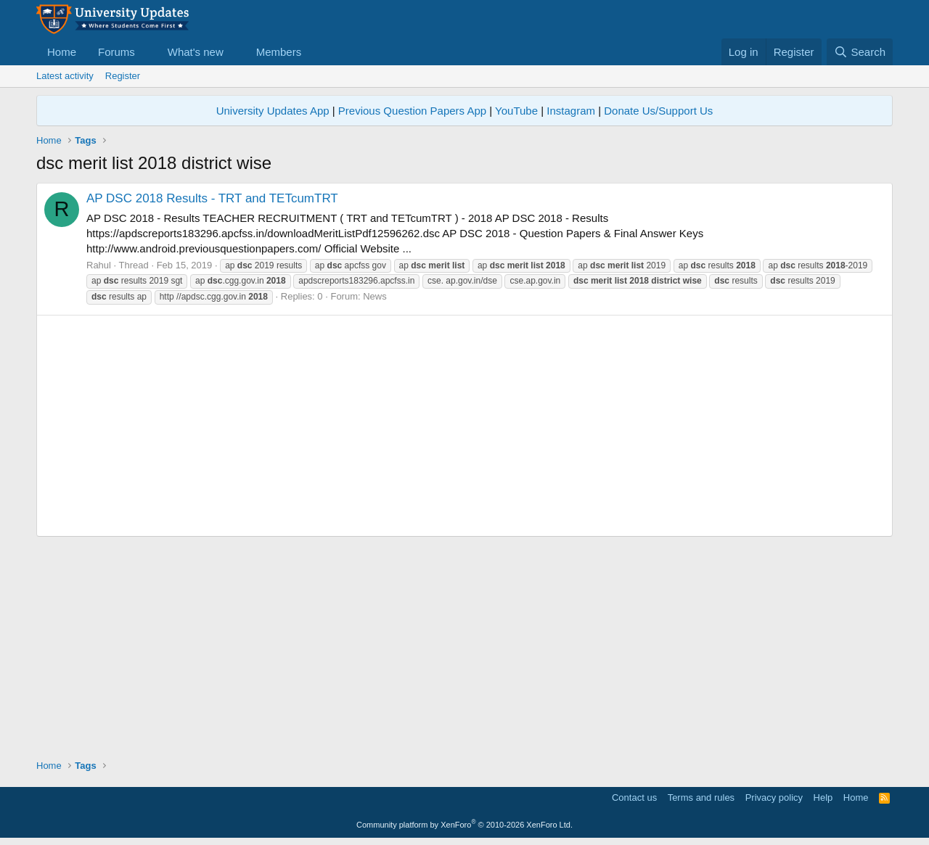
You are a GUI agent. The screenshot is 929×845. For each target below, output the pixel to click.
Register (122, 75)
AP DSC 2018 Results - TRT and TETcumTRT (212, 198)
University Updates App (273, 110)
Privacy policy (774, 797)
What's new (196, 52)
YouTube (516, 110)
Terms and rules (701, 797)
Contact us (634, 797)
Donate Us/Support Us (658, 110)
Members (279, 52)
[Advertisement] (464, 425)
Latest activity (65, 75)
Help (823, 797)
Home (61, 52)
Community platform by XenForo (464, 824)
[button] (146, 51)
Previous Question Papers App (412, 110)
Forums (116, 52)
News (375, 296)
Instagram (571, 110)
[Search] (860, 51)
